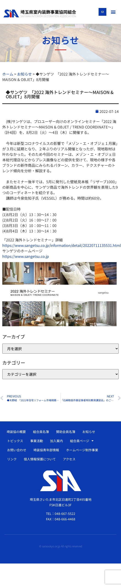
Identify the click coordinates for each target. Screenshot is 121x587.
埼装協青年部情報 (46, 450)
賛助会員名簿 (65, 431)
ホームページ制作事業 (82, 450)
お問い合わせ (16, 450)
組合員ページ (82, 441)
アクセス (69, 459)
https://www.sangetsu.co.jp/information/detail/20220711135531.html (61, 245)
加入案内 (56, 440)
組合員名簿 (41, 431)
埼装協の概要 (16, 431)
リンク (12, 459)
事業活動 (36, 440)
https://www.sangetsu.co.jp (25, 256)
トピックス (15, 440)
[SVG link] (39, 13)
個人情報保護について (40, 459)
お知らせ (88, 431)
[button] (113, 12)
